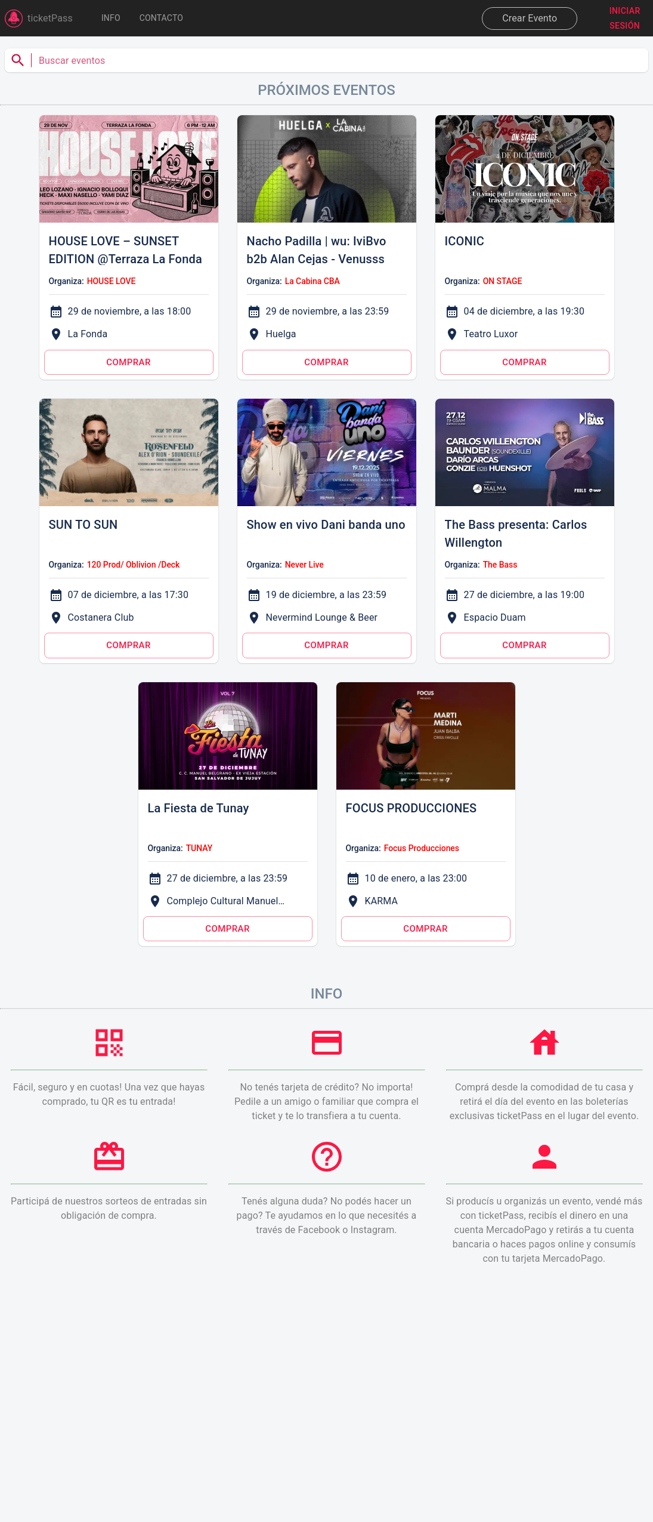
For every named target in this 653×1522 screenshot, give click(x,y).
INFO (110, 18)
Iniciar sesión (624, 18)
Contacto (161, 18)
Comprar (129, 362)
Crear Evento (529, 18)
